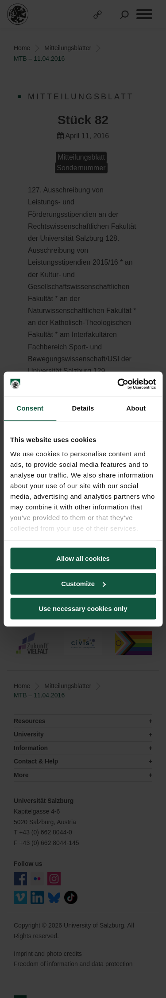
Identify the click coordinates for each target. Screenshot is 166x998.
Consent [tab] (29, 408)
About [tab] (136, 408)
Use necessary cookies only (83, 608)
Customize (83, 583)
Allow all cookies (83, 558)
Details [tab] (83, 408)
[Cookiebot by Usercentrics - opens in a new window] (118, 384)
